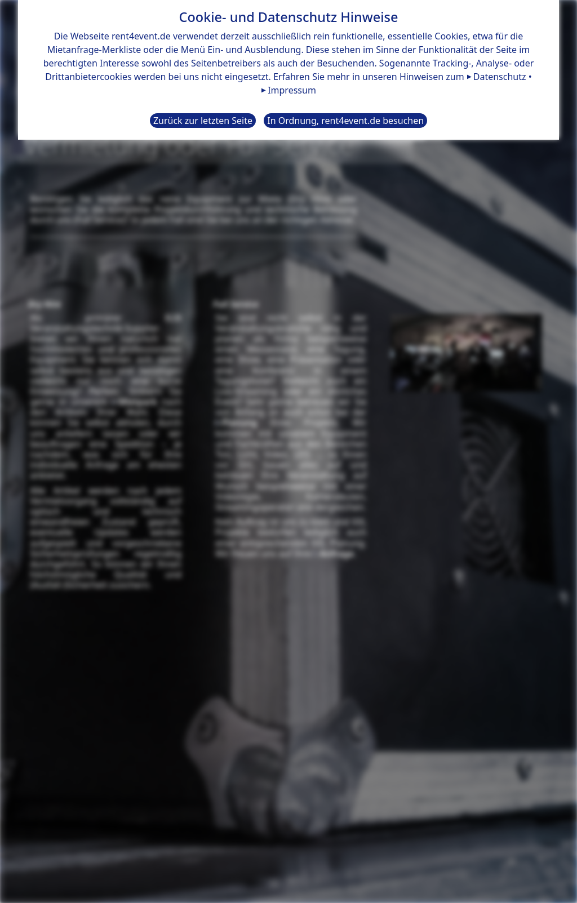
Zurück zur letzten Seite (202, 120)
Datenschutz (499, 76)
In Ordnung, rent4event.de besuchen (345, 120)
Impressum (292, 90)
